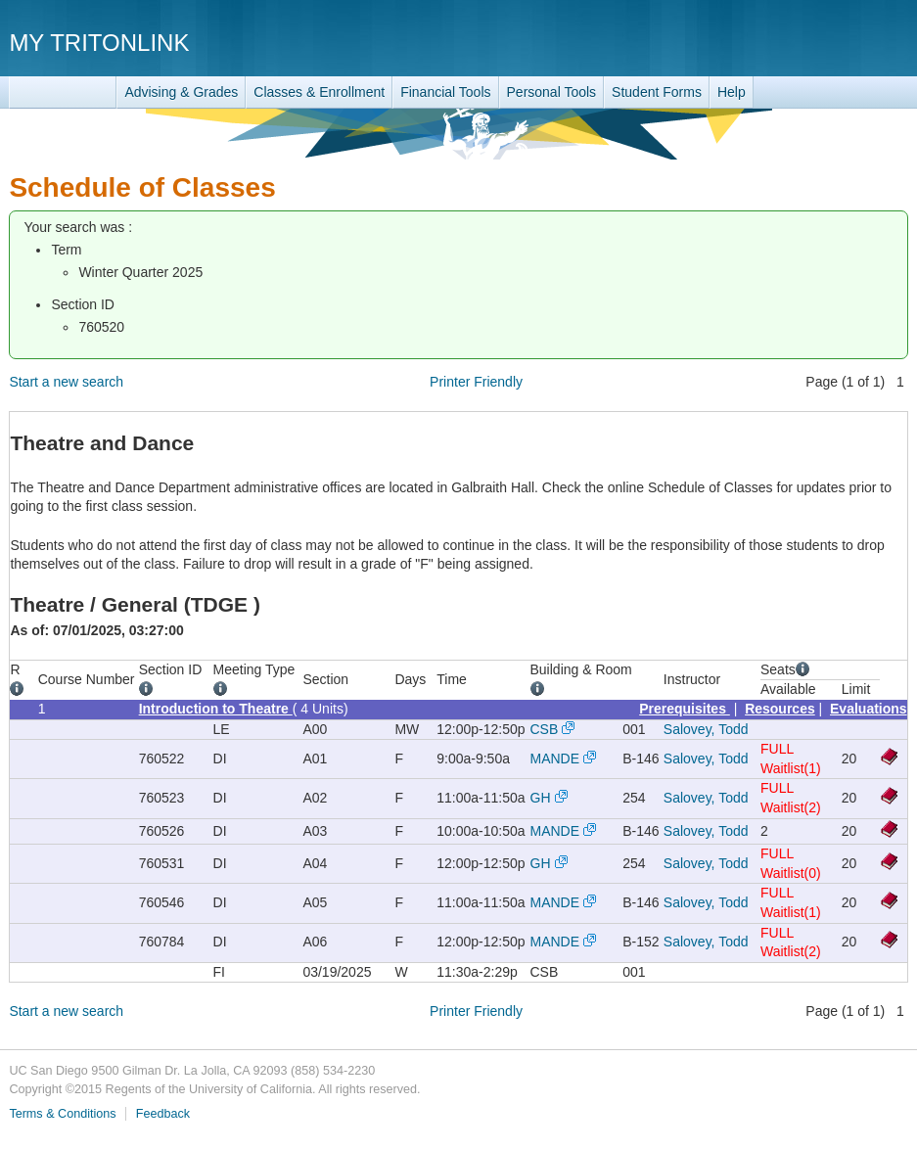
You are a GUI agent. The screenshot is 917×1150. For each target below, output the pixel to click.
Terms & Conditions (62, 1114)
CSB (544, 729)
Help (731, 92)
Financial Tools (445, 92)
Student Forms (657, 92)
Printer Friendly (476, 382)
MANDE (555, 758)
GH (540, 797)
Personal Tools (552, 92)
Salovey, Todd (706, 729)
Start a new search (66, 382)
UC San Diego (796, 42)
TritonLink (62, 92)
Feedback (163, 1114)
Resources (780, 708)
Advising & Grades (181, 92)
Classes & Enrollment (319, 92)
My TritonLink (99, 42)
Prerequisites (684, 708)
